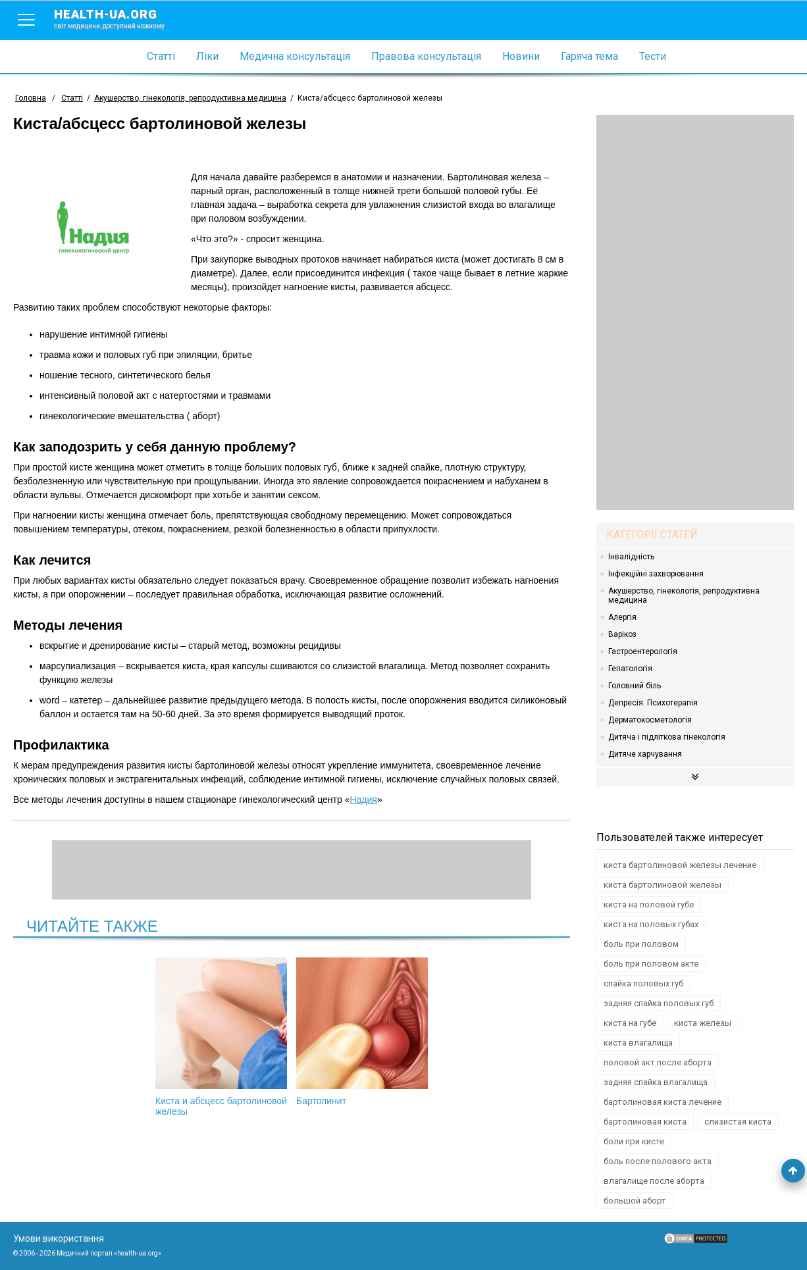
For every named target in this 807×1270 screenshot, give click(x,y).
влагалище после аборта (654, 1181)
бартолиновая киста (645, 1122)
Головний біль (634, 685)
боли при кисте (634, 1141)
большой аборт (635, 1201)
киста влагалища (638, 1043)
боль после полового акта (658, 1161)
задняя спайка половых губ (659, 1003)
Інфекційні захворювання (656, 573)
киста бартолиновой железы (662, 885)
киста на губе (630, 1023)
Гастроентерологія (642, 651)
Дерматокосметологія (650, 719)
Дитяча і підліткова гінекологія (666, 737)
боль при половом (641, 944)
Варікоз (622, 634)
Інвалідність (631, 556)
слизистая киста (737, 1122)
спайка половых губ (643, 983)
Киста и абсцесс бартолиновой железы (221, 1037)
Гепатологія (630, 668)
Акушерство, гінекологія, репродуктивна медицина (684, 595)
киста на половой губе (649, 904)
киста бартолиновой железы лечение (680, 865)
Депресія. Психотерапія (653, 702)
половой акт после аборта (658, 1062)
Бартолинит (362, 1031)
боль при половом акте (651, 964)
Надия (363, 799)
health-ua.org (120, 18)
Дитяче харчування (645, 754)
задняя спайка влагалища (656, 1082)
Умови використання (58, 1238)
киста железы (702, 1023)
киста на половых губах (651, 924)
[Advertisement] (695, 312)
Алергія (622, 617)
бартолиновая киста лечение (662, 1102)
